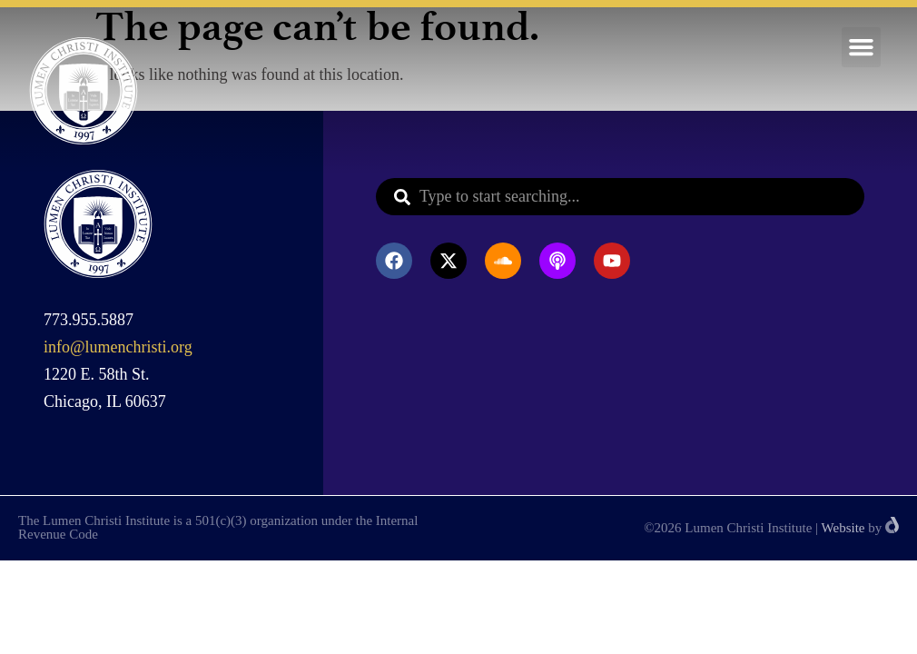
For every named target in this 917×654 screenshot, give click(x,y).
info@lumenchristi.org (118, 347)
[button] (862, 47)
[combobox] (620, 196)
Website (843, 527)
